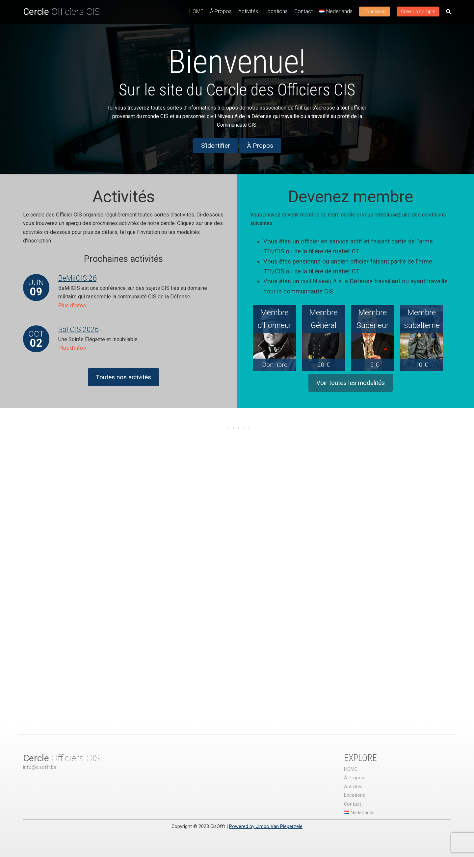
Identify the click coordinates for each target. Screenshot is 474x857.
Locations (276, 11)
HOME (196, 11)
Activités (248, 11)
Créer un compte (418, 11)
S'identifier (215, 145)
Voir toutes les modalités (350, 383)
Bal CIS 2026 (78, 329)
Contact (303, 11)
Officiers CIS (61, 11)
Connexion (374, 11)
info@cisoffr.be (39, 767)
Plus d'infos (72, 305)
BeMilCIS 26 (77, 278)
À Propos (221, 11)
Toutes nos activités (123, 377)
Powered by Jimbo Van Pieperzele (266, 826)
